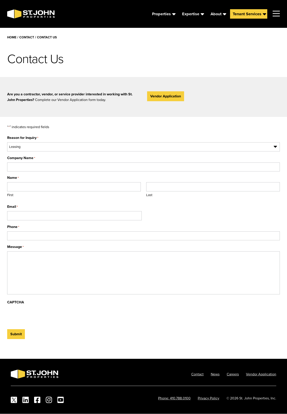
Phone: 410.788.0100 (174, 398)
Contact (26, 37)
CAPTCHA (15, 302)
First (10, 195)
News (215, 374)
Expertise (190, 14)
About (216, 14)
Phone (13, 226)
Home (11, 37)
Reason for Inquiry (22, 137)
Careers (233, 374)
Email (12, 206)
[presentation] (41, 315)
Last (149, 195)
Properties (161, 14)
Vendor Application (165, 96)
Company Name (21, 157)
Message (15, 246)
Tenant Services (247, 14)
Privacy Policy (208, 398)
